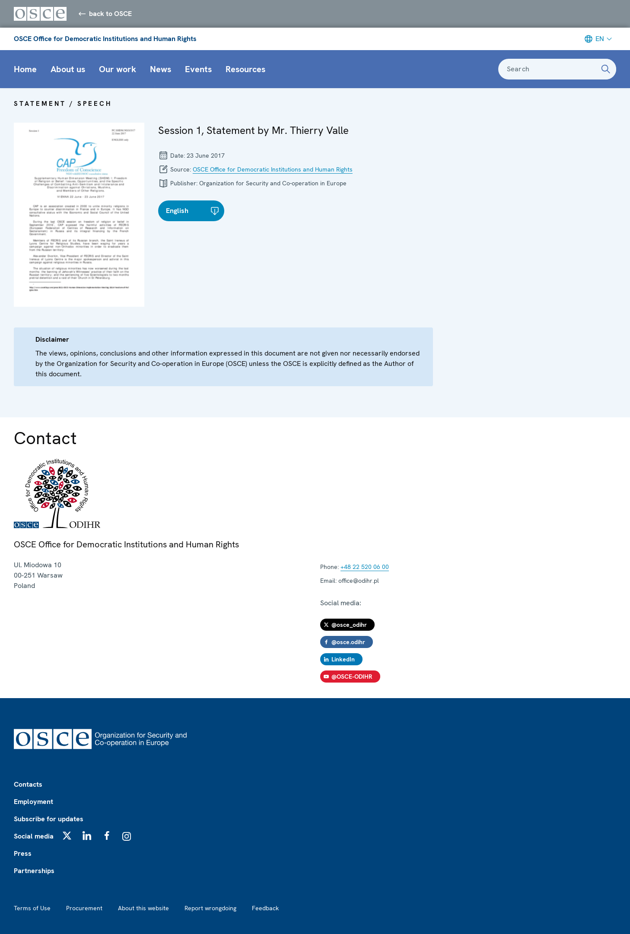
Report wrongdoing (210, 908)
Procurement (84, 908)
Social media (34, 836)
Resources (245, 69)
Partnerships (34, 870)
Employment (33, 801)
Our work (117, 69)
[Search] (605, 69)
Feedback (265, 908)
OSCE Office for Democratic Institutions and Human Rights (105, 38)
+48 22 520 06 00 (364, 567)
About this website (143, 908)
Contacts (28, 784)
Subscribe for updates (48, 818)
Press (23, 853)
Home (25, 69)
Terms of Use (32, 908)
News (160, 69)
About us (68, 69)
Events (198, 69)
